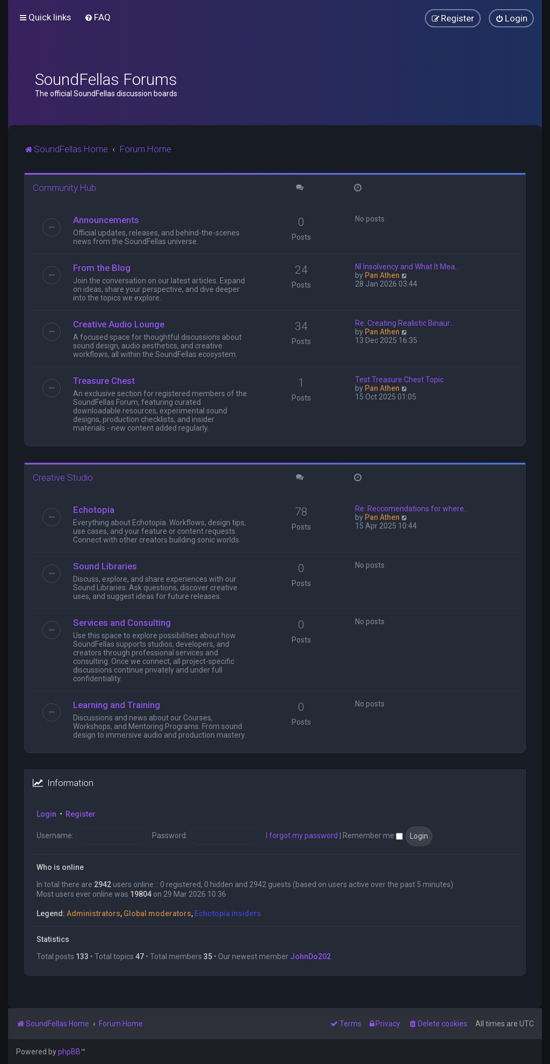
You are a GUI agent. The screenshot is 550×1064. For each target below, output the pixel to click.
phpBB (69, 1051)
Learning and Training (116, 704)
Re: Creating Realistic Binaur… (404, 323)
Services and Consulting (122, 622)
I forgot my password (302, 835)
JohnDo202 (310, 956)
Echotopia (93, 509)
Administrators (93, 913)
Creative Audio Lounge (118, 324)
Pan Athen (382, 275)
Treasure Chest (104, 380)
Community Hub (64, 187)
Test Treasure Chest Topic (399, 379)
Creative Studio (63, 477)
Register (81, 814)
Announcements (106, 220)
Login (46, 814)
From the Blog (102, 267)
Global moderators (157, 913)
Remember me (373, 835)
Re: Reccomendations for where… (412, 508)
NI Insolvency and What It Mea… (407, 266)
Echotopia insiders (227, 913)
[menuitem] (97, 17)
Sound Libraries (105, 566)
